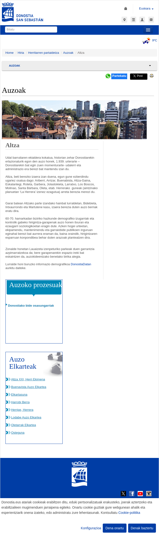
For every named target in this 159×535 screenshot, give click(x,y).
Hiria (21, 52)
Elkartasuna (19, 394)
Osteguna (17, 432)
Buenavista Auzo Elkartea (28, 387)
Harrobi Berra (20, 402)
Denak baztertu (142, 528)
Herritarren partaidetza (43, 52)
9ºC (148, 40)
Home (9, 52)
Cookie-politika (129, 513)
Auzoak (68, 52)
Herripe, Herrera (22, 410)
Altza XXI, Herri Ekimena (28, 379)
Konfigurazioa (91, 528)
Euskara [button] (146, 8)
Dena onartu (114, 528)
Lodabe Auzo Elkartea (26, 417)
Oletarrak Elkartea (23, 425)
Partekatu (119, 76)
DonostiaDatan (81, 264)
